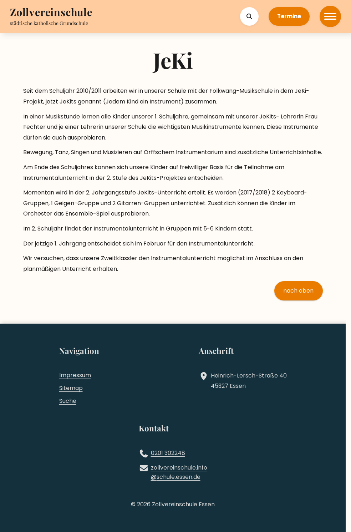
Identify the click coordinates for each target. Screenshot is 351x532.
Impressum (75, 375)
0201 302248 (168, 453)
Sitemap (71, 388)
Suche (67, 401)
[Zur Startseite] (51, 12)
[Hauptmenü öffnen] (330, 16)
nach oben (298, 291)
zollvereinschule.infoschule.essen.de (179, 472)
